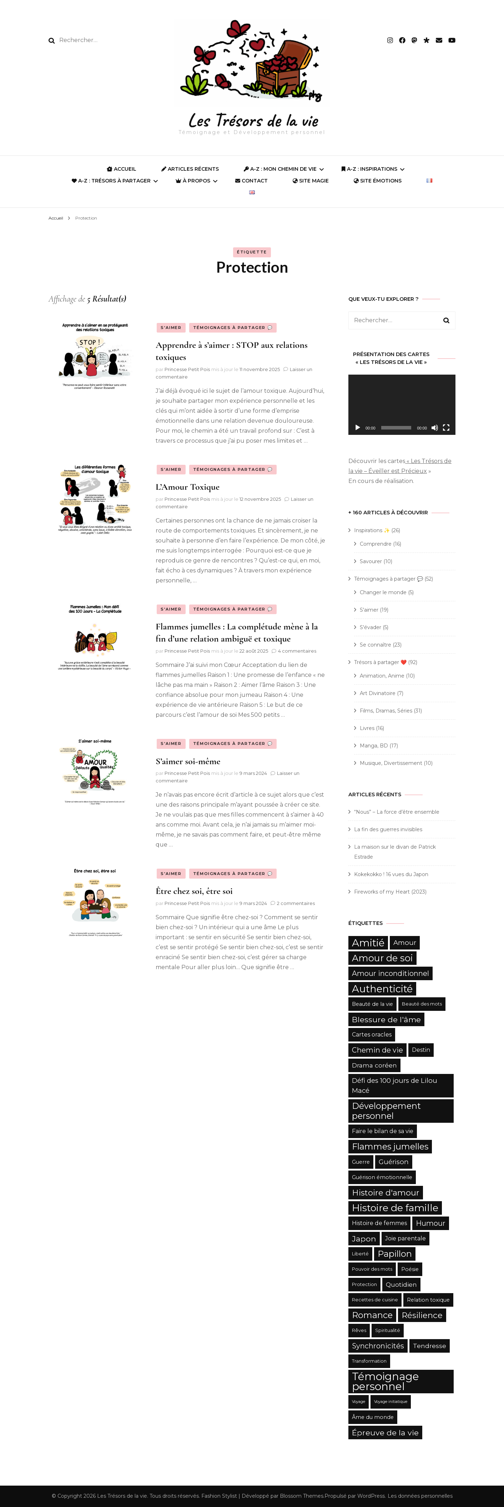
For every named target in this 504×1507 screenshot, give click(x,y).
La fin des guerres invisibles (388, 829)
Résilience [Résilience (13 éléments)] (422, 1315)
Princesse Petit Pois (187, 369)
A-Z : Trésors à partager (111, 181)
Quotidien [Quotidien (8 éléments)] (401, 1284)
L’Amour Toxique (188, 486)
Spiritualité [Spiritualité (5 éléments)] (387, 1330)
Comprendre (376, 544)
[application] (401, 405)
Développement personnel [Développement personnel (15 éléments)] (386, 1111)
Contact (251, 181)
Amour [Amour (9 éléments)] (404, 942)
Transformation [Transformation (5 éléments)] (369, 1361)
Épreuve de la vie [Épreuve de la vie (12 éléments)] (385, 1432)
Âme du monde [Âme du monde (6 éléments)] (373, 1417)
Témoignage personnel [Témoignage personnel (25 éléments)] (385, 1381)
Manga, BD (374, 745)
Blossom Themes (301, 1496)
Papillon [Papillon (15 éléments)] (395, 1254)
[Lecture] (357, 427)
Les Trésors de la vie (252, 120)
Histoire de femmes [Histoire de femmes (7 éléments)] (379, 1223)
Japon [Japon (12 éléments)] (364, 1238)
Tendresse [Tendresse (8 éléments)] (429, 1345)
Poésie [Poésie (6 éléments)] (410, 1269)
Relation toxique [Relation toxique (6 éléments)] (428, 1300)
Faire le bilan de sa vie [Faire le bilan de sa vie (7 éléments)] (382, 1131)
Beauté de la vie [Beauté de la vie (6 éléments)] (372, 1004)
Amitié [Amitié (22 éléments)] (368, 943)
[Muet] (434, 427)
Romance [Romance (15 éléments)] (372, 1315)
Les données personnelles (420, 1496)
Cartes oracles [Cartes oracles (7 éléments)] (372, 1034)
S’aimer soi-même (188, 761)
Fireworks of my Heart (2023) (390, 892)
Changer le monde (383, 592)
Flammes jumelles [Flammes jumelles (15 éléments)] (390, 1146)
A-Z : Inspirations (369, 169)
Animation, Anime (382, 676)
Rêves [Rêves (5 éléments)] (359, 1330)
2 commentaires (296, 903)
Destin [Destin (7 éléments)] (421, 1049)
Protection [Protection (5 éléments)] (364, 1284)
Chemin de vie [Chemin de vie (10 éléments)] (377, 1050)
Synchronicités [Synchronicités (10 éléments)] (378, 1346)
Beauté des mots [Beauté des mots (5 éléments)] (422, 1004)
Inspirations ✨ (372, 530)
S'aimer (171, 327)
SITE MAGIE (311, 181)
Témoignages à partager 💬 (233, 327)
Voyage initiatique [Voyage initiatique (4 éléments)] (390, 1401)
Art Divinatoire (377, 693)
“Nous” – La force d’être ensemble (396, 812)
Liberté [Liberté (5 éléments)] (360, 1253)
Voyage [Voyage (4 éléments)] (358, 1401)
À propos (193, 181)
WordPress (371, 1496)
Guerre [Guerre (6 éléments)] (361, 1162)
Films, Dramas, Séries (386, 711)
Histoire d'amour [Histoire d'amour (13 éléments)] (385, 1193)
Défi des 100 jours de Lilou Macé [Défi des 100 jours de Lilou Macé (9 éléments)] (394, 1085)
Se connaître (375, 645)
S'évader (370, 627)
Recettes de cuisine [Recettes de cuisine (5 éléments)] (375, 1299)
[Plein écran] (446, 427)
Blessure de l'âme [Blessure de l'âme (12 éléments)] (386, 1019)
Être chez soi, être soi (194, 890)
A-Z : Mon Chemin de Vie (280, 169)
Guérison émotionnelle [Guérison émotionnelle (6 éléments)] (382, 1177)
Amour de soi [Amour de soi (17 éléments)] (382, 957)
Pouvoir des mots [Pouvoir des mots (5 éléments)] (372, 1269)
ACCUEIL (121, 169)
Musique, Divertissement (391, 763)
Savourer (371, 561)
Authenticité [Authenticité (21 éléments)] (382, 989)
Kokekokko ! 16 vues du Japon (391, 874)
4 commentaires (297, 651)
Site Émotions (378, 181)
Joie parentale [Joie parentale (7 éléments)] (405, 1238)
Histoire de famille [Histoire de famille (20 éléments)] (395, 1208)
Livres (367, 728)
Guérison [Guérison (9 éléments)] (394, 1162)
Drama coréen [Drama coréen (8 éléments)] (374, 1065)
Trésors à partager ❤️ (380, 662)
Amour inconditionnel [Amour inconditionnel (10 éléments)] (390, 973)
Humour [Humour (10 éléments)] (430, 1223)
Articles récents (190, 169)
